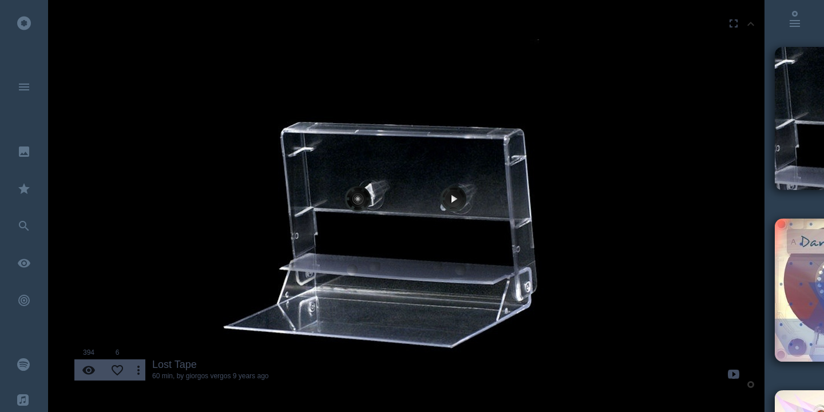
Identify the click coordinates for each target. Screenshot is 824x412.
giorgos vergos (208, 376)
